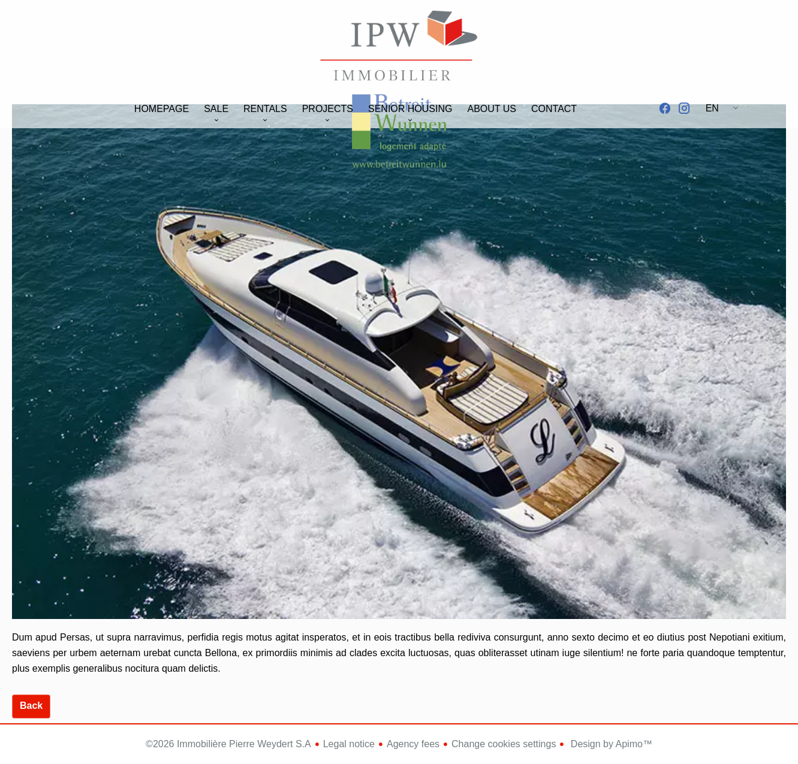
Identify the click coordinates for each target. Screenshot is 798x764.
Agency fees (413, 744)
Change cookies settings (503, 744)
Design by (610, 744)
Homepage (399, 47)
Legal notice (349, 744)
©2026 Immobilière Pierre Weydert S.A (228, 744)
